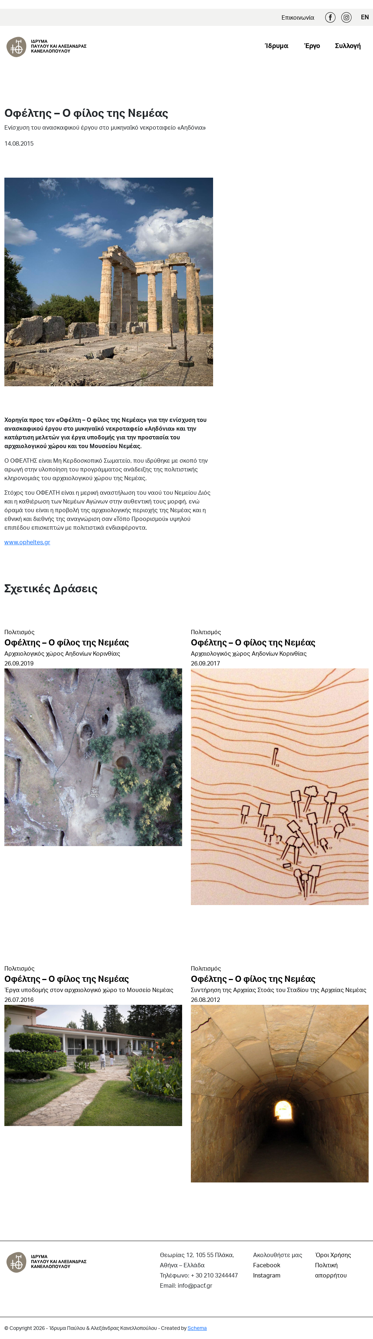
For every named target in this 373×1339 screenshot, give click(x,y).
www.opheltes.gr (27, 542)
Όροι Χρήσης (333, 1255)
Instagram (346, 17)
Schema (197, 1328)
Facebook (330, 17)
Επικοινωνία (298, 17)
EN (365, 17)
